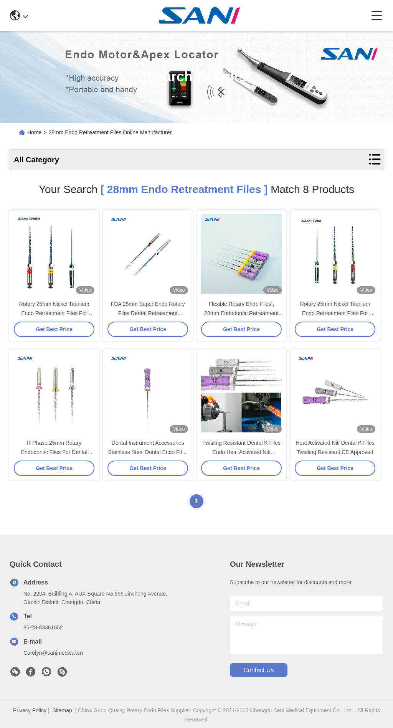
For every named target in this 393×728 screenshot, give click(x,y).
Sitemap (62, 710)
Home (34, 132)
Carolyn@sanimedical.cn (53, 653)
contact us (258, 670)
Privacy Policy (29, 710)
